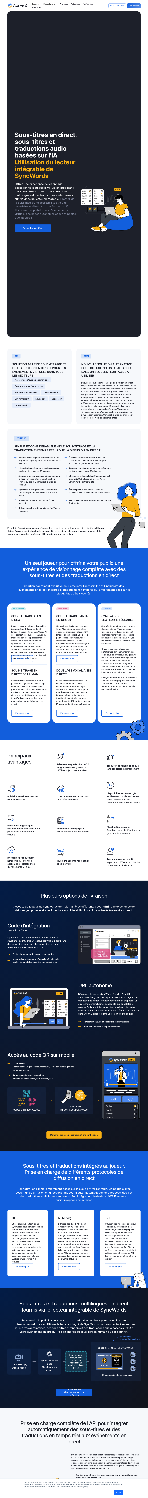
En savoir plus (22, 658)
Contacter (36, 7)
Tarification (88, 4)
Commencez (134, 6)
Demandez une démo (33, 228)
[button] (36, 4)
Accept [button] (118, 1492)
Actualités (75, 4)
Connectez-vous (117, 6)
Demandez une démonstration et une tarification (74, 1135)
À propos (64, 4)
